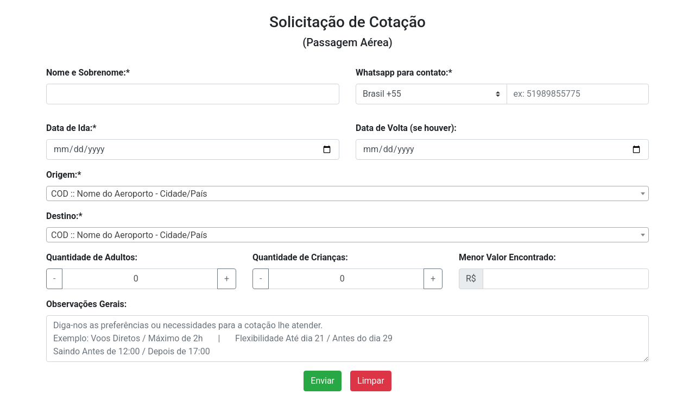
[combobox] (347, 193)
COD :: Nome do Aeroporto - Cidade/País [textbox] (129, 194)
